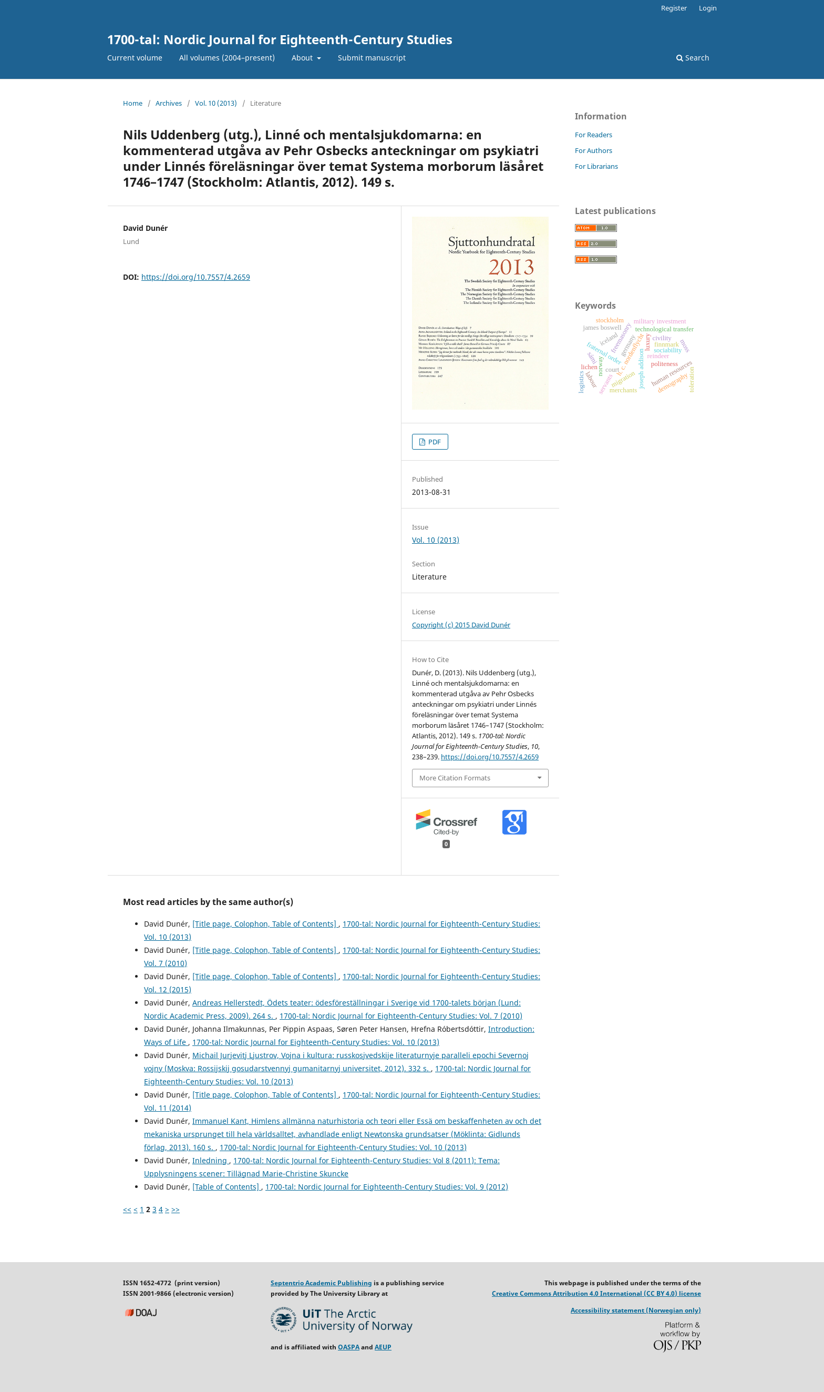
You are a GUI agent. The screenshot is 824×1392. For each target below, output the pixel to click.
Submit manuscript (372, 58)
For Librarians (596, 166)
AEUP (383, 1347)
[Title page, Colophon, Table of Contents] (265, 924)
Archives (169, 103)
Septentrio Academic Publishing (321, 1282)
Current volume (134, 58)
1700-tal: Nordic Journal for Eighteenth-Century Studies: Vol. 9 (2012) (386, 1187)
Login (708, 8)
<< (127, 1209)
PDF (434, 441)
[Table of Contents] (226, 1187)
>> (175, 1209)
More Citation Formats (454, 778)
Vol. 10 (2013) (216, 103)
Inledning (210, 1160)
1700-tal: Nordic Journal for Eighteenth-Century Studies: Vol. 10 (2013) (315, 1042)
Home (132, 103)
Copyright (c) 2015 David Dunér (461, 624)
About (303, 58)
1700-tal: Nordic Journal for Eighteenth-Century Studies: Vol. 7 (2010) (401, 1016)
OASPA (348, 1347)
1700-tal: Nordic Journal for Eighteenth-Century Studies (279, 39)
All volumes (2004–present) (227, 58)
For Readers (593, 134)
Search (692, 58)
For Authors (593, 150)
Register (674, 8)
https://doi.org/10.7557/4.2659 (195, 277)
